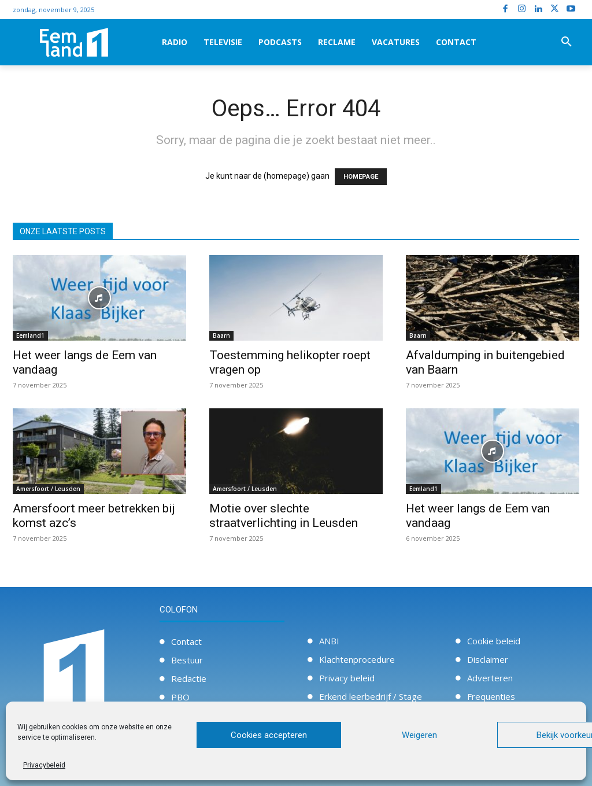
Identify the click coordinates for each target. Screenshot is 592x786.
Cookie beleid (493, 641)
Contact (186, 641)
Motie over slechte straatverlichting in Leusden (283, 515)
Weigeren (419, 735)
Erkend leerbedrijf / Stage (370, 696)
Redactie (188, 678)
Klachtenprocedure (357, 659)
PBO (180, 697)
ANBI (329, 641)
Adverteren (490, 678)
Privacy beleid (347, 678)
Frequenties (491, 696)
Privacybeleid (44, 765)
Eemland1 (30, 335)
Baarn (221, 335)
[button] (566, 42)
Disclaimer (487, 659)
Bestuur (187, 660)
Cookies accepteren (269, 735)
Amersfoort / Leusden (48, 489)
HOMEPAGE (360, 176)
